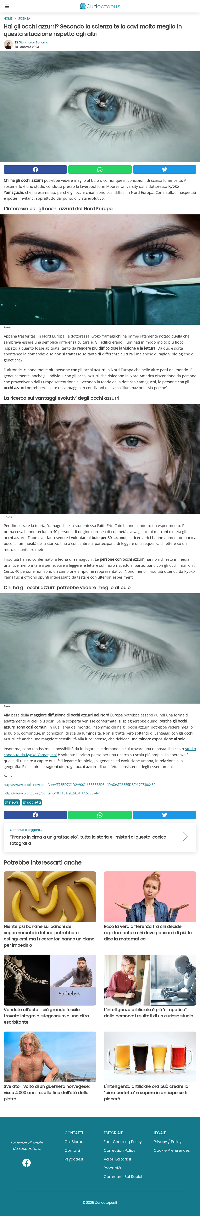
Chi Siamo (74, 1141)
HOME (8, 18)
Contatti (72, 1150)
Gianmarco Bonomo (33, 42)
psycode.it (74, 1159)
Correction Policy (119, 1150)
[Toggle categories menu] (7, 6)
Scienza (24, 18)
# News (12, 802)
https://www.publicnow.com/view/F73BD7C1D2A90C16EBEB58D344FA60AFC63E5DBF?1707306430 (79, 784)
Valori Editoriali (117, 1159)
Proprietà (112, 1167)
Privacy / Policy (168, 1141)
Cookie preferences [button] (172, 1150)
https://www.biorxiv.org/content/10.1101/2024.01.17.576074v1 (52, 793)
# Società (32, 802)
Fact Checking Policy (123, 1141)
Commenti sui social (123, 1176)
